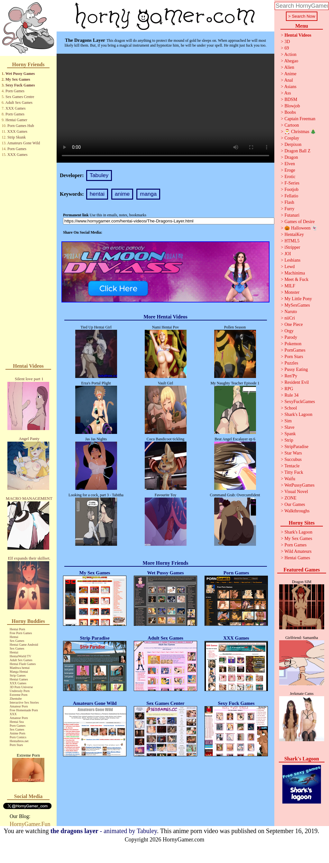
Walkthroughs (296, 510)
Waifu (289, 478)
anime (122, 194)
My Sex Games (17, 79)
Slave (289, 427)
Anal (288, 80)
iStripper (292, 247)
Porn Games (14, 91)
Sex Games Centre (19, 96)
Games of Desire (299, 221)
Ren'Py (290, 375)
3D (287, 41)
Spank (290, 433)
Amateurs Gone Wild (23, 143)
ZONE (290, 498)
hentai (97, 194)
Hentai (14, 637)
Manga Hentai (19, 671)
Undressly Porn (20, 691)
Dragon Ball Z (297, 150)
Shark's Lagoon (298, 414)
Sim (288, 420)
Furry (289, 208)
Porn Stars (16, 745)
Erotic (289, 176)
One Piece (293, 324)
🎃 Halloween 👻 (300, 228)
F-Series (291, 183)
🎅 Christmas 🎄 (300, 131)
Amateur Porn (19, 706)
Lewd (289, 266)
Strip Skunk (16, 137)
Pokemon (292, 343)
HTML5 (291, 240)
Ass (287, 93)
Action (290, 54)
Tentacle (291, 465)
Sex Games (17, 641)
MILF (289, 285)
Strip (288, 440)
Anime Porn (17, 733)
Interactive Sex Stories (24, 702)
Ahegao (291, 60)
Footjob (291, 189)
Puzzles (291, 363)
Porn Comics (18, 737)
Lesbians (292, 260)
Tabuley (99, 175)
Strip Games (18, 675)
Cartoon (291, 125)
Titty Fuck (293, 472)
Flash (289, 202)
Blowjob (292, 105)
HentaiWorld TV (20, 656)
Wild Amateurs (298, 551)
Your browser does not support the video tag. (165, 108)
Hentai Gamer (16, 120)
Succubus (293, 459)
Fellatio (291, 195)
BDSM (290, 99)
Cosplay (291, 138)
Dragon (291, 157)
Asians (290, 86)
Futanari (291, 215)
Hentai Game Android (24, 644)
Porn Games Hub (20, 125)
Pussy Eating (296, 369)
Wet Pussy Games (20, 73)
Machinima (294, 273)
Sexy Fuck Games (20, 85)
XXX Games (15, 108)
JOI (287, 253)
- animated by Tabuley (103, 830)
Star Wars (293, 453)
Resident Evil (296, 382)
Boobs (290, 112)
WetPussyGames (299, 485)
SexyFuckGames (299, 401)
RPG (288, 388)
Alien (289, 67)
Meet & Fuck (296, 279)
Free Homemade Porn (24, 710)
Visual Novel (296, 491)
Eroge (289, 170)
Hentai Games (19, 679)
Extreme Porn (18, 695)
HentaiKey (294, 234)
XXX (13, 714)
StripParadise (296, 446)
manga (148, 194)
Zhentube (16, 698)
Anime (290, 73)
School (290, 408)
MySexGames (297, 305)
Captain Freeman (299, 118)
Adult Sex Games (18, 102)
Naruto (290, 311)
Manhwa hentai (20, 668)
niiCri (289, 318)
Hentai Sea (17, 722)
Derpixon (292, 144)
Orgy (289, 330)
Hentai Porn (17, 629)
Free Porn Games (21, 633)
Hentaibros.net (19, 741)
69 (286, 48)
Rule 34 (291, 395)
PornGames (294, 350)
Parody (290, 337)
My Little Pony (298, 298)
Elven (289, 163)
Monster (291, 292)
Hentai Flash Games (23, 664)
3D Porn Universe (21, 687)
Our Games (294, 504)
